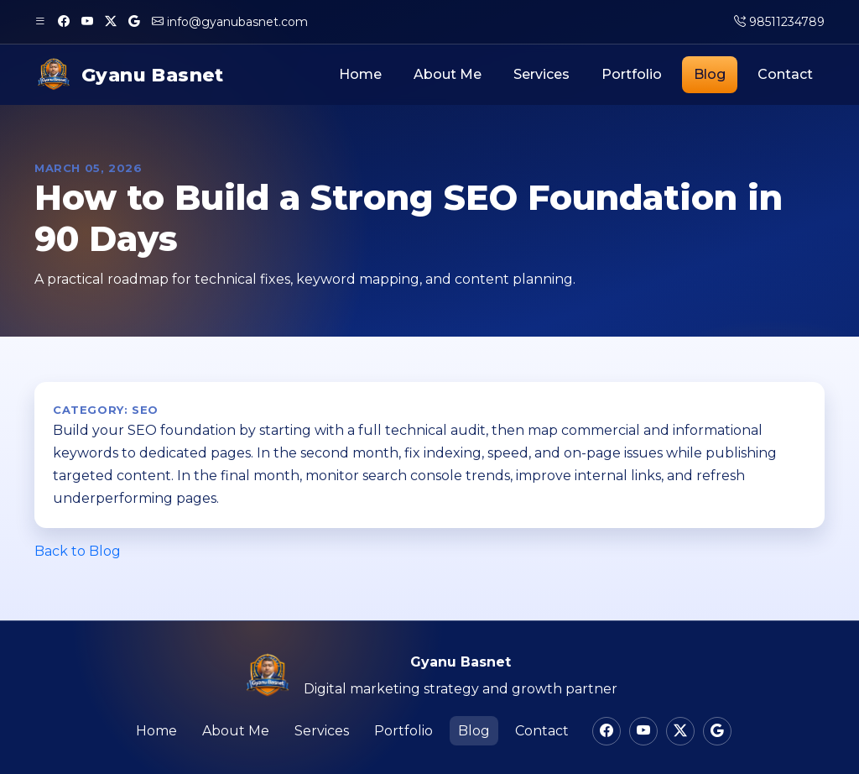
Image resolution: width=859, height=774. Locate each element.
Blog (710, 74)
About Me (448, 74)
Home (360, 74)
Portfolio (631, 74)
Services (541, 74)
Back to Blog (77, 551)
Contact (785, 74)
